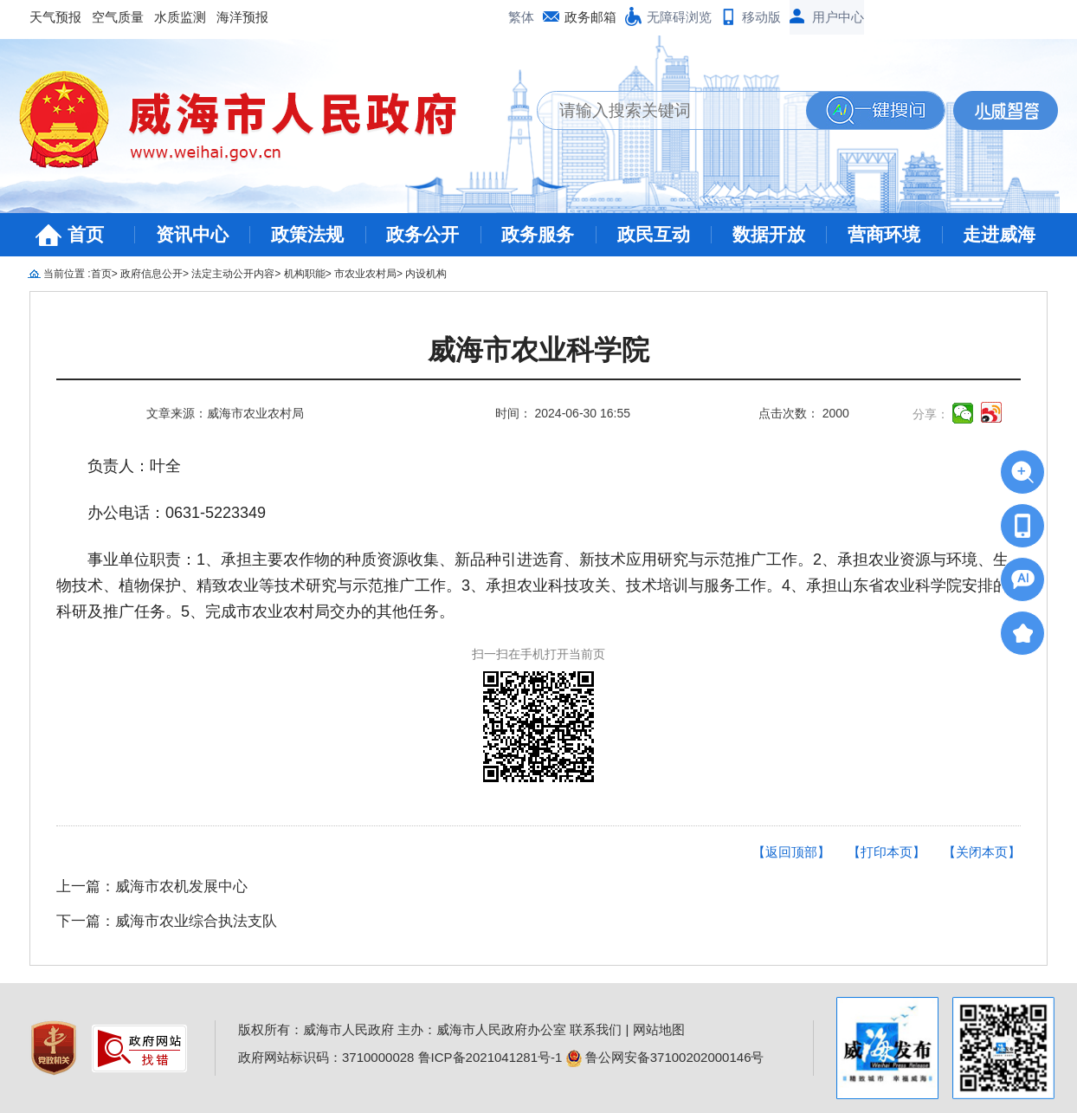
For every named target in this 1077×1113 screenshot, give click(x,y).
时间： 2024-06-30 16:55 (562, 413)
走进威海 (999, 234)
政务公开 (422, 234)
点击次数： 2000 (803, 413)
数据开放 (768, 234)
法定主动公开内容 (232, 274)
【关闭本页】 (982, 851)
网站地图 (659, 1029)
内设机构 (426, 274)
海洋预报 (242, 17)
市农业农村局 (365, 274)
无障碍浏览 (679, 17)
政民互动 (653, 234)
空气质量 (118, 17)
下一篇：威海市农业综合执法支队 (166, 921)
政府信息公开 (151, 274)
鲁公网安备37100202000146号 (665, 1057)
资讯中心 (192, 234)
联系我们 (596, 1029)
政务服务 (537, 234)
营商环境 (884, 234)
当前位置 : (67, 274)
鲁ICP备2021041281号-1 (490, 1057)
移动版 (761, 17)
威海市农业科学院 (538, 350)
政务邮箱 (590, 17)
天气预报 (55, 17)
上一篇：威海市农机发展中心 (152, 886)
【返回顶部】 (791, 851)
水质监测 (180, 17)
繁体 (521, 17)
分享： (931, 414)
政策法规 (307, 234)
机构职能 (305, 274)
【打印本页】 (886, 851)
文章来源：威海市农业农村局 (225, 413)
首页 (86, 234)
